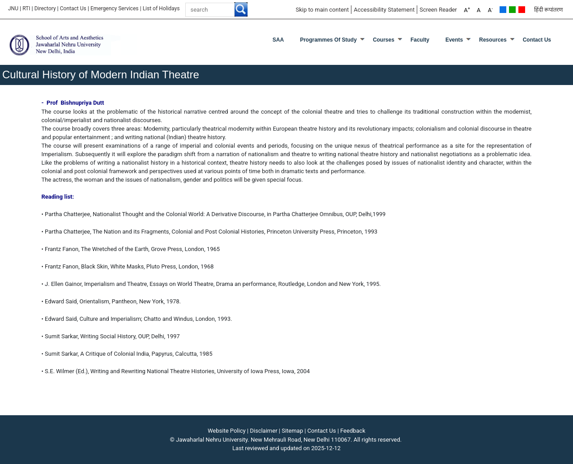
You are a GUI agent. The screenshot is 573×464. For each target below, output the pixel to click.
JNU (13, 8)
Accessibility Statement (384, 9)
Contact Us (73, 8)
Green (512, 9)
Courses (383, 40)
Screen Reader (438, 9)
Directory (45, 8)
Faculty (420, 40)
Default (503, 9)
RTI (26, 8)
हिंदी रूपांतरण (548, 9)
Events (454, 40)
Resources (492, 40)
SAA (278, 40)
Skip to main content (322, 9)
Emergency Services (114, 8)
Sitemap (292, 430)
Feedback (352, 430)
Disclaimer (263, 430)
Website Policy (227, 430)
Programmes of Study (328, 40)
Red (521, 9)
